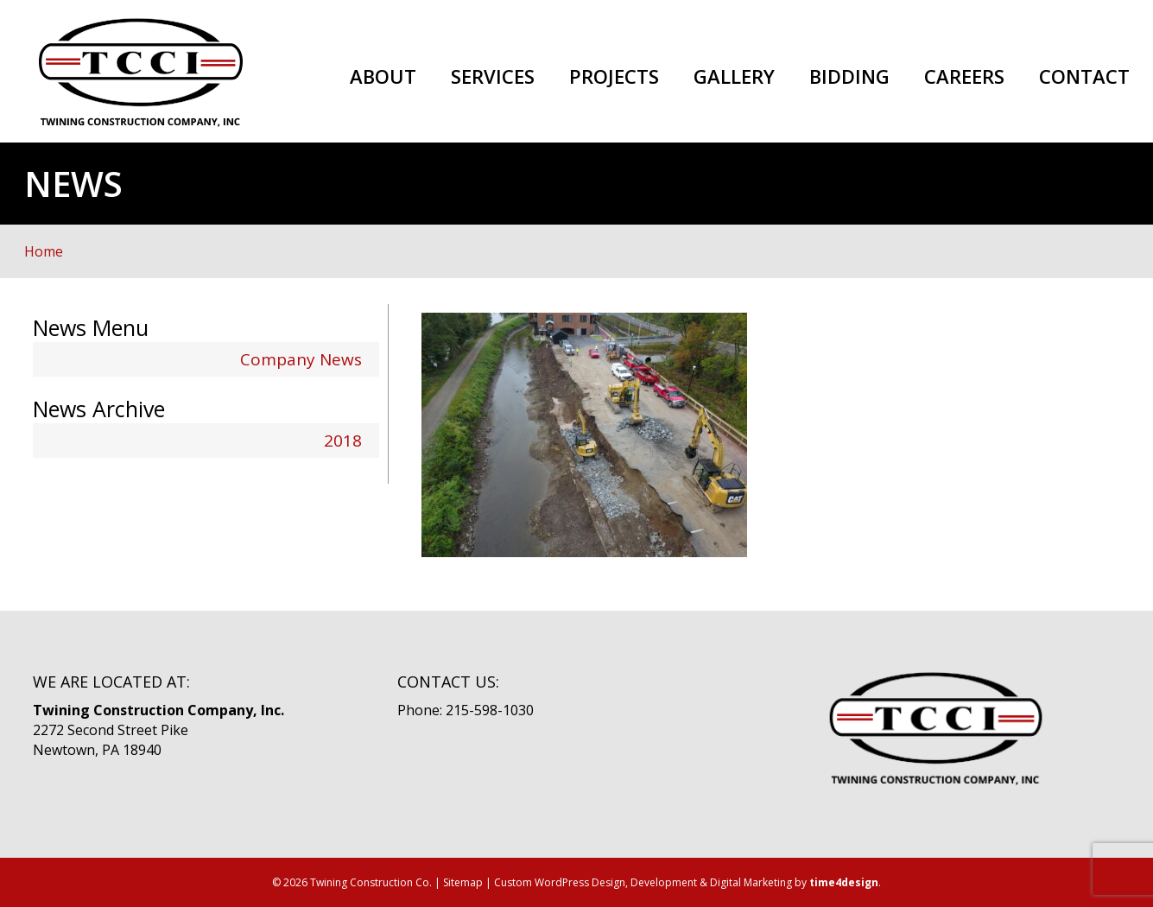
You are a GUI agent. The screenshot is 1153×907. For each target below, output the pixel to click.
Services (493, 77)
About (383, 77)
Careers (964, 77)
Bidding (849, 77)
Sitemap (463, 882)
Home (43, 251)
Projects (614, 77)
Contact (1084, 77)
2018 (343, 440)
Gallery (734, 77)
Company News (301, 359)
